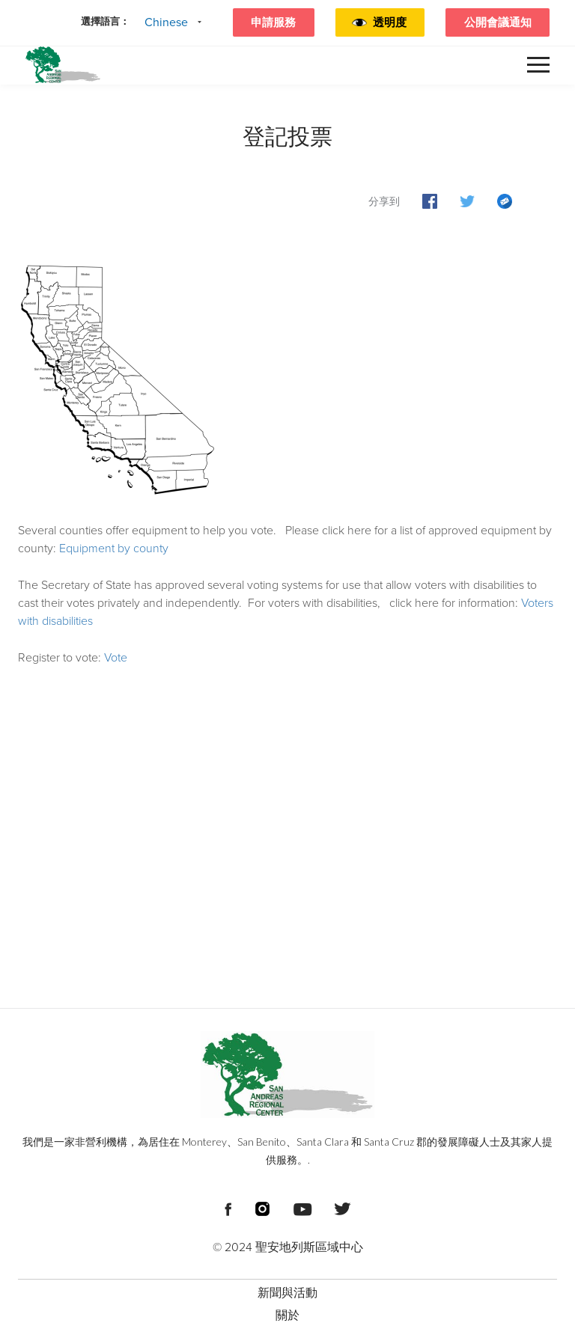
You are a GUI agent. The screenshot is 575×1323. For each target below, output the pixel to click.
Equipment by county (113, 548)
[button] (391, 22)
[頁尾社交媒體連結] (228, 1208)
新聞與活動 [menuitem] (287, 1293)
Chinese (166, 22)
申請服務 (273, 22)
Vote (115, 657)
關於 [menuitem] (287, 1316)
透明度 (390, 22)
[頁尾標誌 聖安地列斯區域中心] (287, 1074)
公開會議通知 (498, 22)
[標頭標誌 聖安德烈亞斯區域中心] (63, 64)
